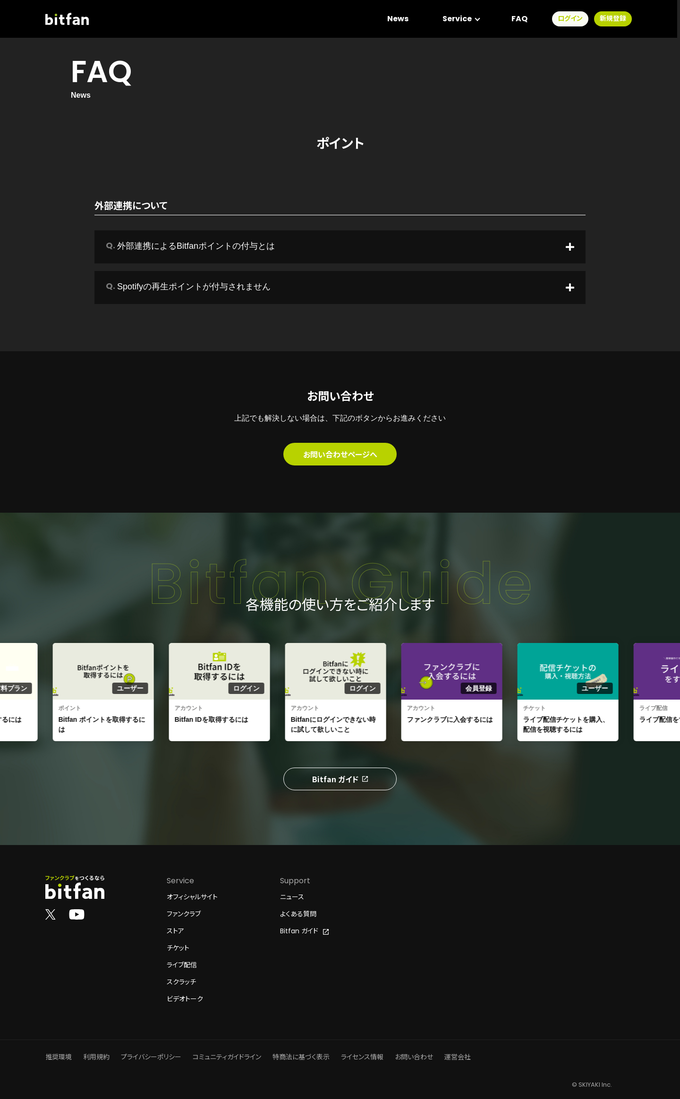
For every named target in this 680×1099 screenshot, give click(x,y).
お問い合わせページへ (340, 454)
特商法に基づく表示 (301, 1057)
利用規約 (96, 1057)
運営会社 (457, 1057)
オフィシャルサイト (192, 897)
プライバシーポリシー (151, 1057)
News (400, 18)
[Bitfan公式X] (50, 914)
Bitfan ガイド (340, 779)
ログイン (573, 19)
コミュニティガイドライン (227, 1057)
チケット (178, 948)
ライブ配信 (182, 965)
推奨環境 (58, 1057)
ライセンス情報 (362, 1057)
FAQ (522, 18)
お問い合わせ (414, 1057)
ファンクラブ (184, 914)
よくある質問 (298, 914)
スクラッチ (181, 982)
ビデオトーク (185, 999)
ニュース (292, 897)
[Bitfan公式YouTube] (77, 914)
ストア (175, 931)
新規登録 (616, 19)
